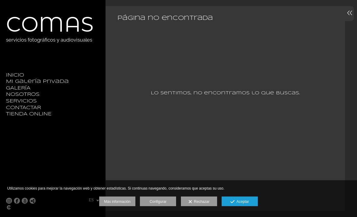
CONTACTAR (23, 107)
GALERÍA (18, 88)
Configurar (158, 202)
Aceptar (239, 202)
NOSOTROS (22, 94)
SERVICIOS (21, 101)
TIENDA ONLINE (29, 114)
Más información (117, 202)
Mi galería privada (37, 81)
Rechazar (199, 202)
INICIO (15, 75)
